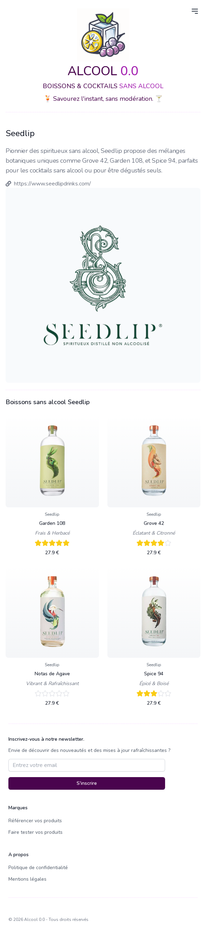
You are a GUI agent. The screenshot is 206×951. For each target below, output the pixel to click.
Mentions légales (27, 879)
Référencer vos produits (35, 820)
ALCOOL (103, 71)
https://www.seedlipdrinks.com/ (52, 184)
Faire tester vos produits (35, 832)
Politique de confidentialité (38, 867)
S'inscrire (87, 783)
